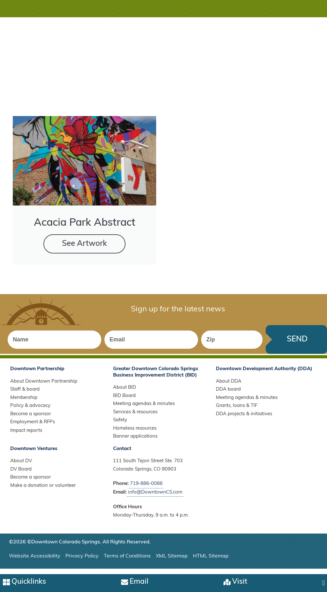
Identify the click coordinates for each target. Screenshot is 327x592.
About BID (124, 392)
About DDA (228, 386)
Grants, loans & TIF (236, 410)
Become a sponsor (30, 418)
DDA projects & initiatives (244, 418)
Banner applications (135, 441)
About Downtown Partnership (43, 386)
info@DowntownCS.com (155, 497)
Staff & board (25, 394)
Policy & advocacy (30, 410)
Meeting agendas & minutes (144, 408)
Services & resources (135, 416)
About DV (21, 465)
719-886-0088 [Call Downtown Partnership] (146, 488)
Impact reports (26, 435)
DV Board (21, 473)
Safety (120, 425)
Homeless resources (134, 433)
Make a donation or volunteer (43, 490)
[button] (316, 31)
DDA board (228, 394)
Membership (23, 402)
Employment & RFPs (32, 427)
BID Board (124, 400)
